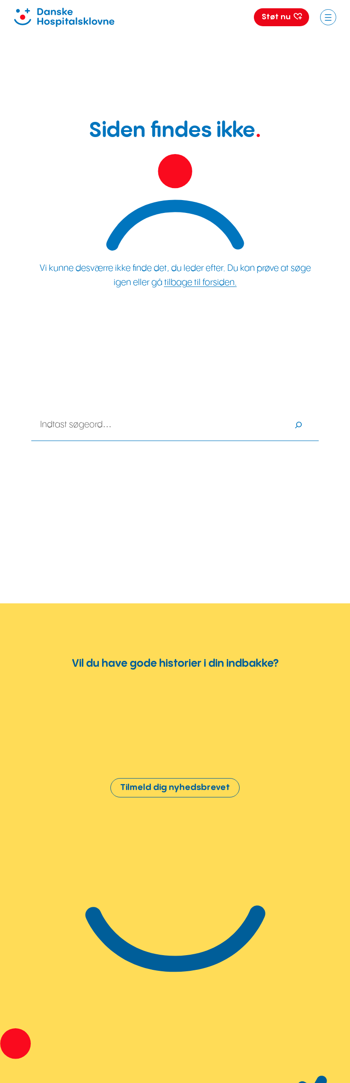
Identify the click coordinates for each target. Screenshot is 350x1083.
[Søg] (299, 425)
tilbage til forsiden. (200, 282)
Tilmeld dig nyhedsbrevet (175, 787)
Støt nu (282, 17)
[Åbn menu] (328, 17)
